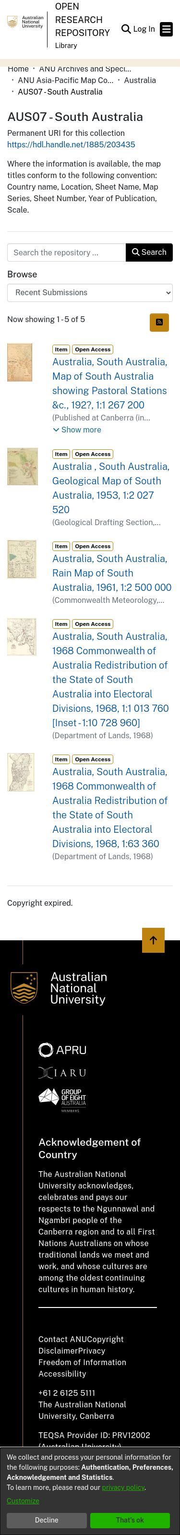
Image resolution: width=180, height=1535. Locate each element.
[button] (126, 29)
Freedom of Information (82, 1362)
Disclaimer (58, 1350)
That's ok (130, 1520)
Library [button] (66, 45)
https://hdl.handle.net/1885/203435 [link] (71, 144)
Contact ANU (62, 1339)
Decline (47, 1520)
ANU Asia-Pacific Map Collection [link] (66, 80)
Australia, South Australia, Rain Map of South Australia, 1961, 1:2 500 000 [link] (112, 573)
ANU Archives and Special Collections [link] (87, 68)
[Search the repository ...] (66, 252)
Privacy (92, 1350)
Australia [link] (140, 80)
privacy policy (123, 1487)
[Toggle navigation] (166, 29)
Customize (23, 1501)
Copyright (105, 1339)
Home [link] (18, 68)
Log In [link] (144, 29)
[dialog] (90, 1491)
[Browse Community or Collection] (90, 293)
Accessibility (62, 1374)
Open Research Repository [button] (82, 19)
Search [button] (149, 252)
